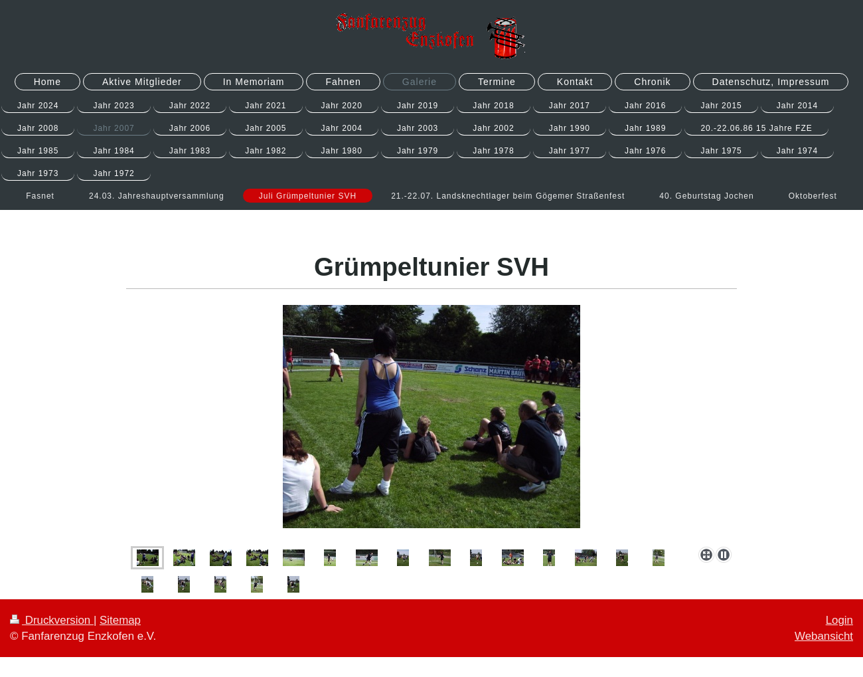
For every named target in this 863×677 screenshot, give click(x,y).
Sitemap (120, 620)
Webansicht (824, 636)
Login (839, 620)
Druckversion (52, 620)
